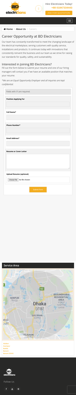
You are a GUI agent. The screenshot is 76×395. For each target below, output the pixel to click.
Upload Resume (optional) (17, 174)
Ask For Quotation (59, 13)
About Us (21, 29)
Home (8, 29)
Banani (6, 351)
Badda (5, 348)
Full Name (11, 112)
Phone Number (13, 125)
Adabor (6, 343)
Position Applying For (15, 99)
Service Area (11, 265)
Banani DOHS (8, 353)
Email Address (12, 138)
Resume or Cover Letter (16, 151)
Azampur (6, 346)
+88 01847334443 (61, 7)
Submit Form (38, 190)
